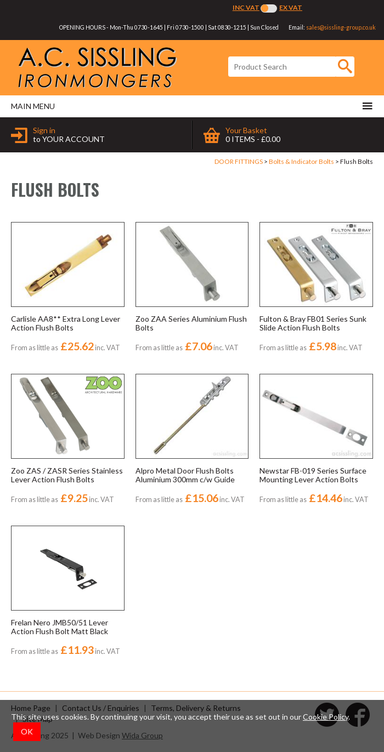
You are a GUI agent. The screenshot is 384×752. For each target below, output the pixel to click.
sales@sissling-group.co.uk (341, 27)
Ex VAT (290, 7)
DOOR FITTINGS (238, 161)
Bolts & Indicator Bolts (301, 161)
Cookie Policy (325, 716)
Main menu (192, 105)
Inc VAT (246, 7)
